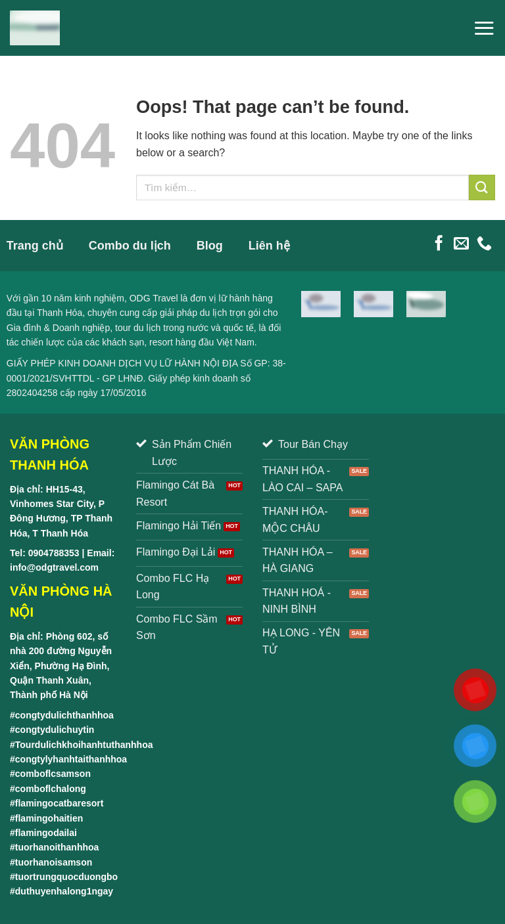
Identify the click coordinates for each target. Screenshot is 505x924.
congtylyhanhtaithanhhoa (71, 759)
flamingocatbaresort (59, 803)
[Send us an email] (461, 244)
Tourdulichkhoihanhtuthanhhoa (84, 744)
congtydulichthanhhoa (64, 715)
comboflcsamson (53, 773)
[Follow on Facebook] (438, 244)
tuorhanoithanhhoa (57, 847)
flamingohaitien (49, 818)
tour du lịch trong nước (161, 327)
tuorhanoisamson (53, 862)
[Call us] (484, 244)
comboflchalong (50, 788)
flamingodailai (46, 832)
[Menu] (484, 28)
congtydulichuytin (55, 729)
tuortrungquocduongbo (66, 876)
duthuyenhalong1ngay (64, 891)
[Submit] (482, 187)
